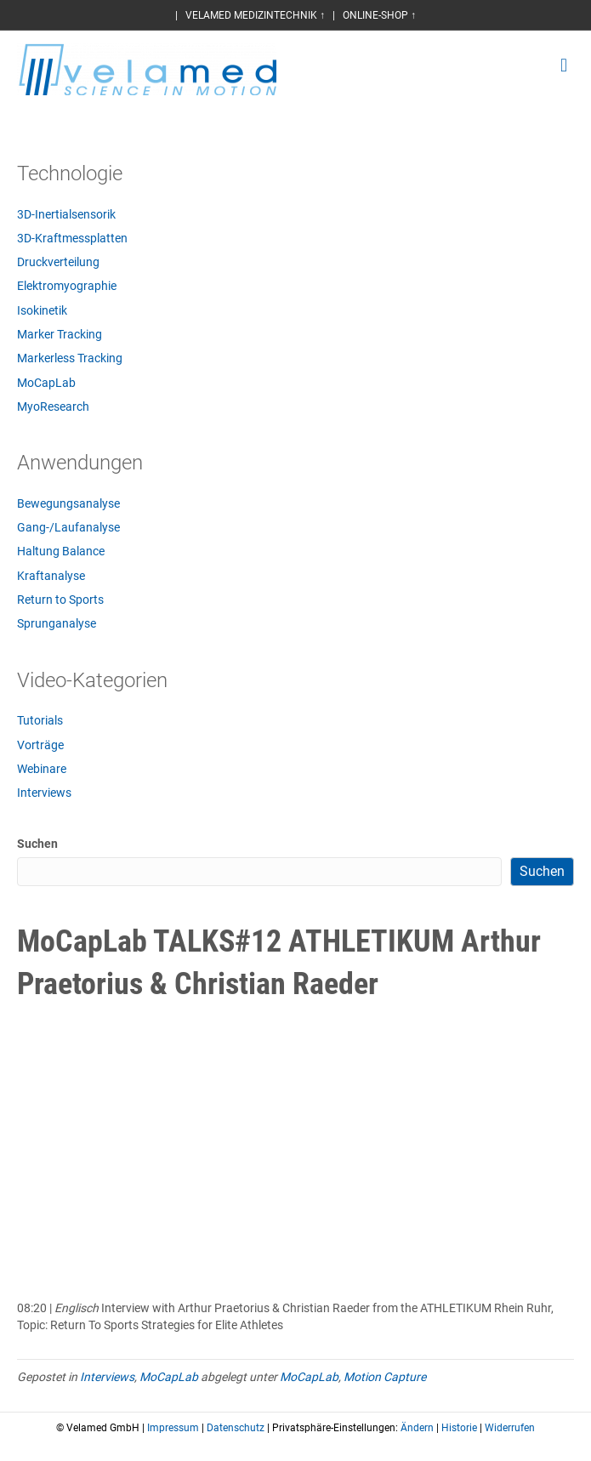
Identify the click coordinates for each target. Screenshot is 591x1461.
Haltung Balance (61, 551)
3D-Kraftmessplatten (72, 238)
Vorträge (40, 745)
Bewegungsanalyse (68, 503)
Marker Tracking (59, 334)
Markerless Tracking (69, 358)
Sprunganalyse (56, 623)
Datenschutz (235, 1428)
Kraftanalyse (51, 576)
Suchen (37, 843)
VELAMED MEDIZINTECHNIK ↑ (255, 15)
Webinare (41, 769)
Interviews (44, 792)
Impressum (173, 1428)
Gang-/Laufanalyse (68, 527)
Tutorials (40, 720)
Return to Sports (60, 599)
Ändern (417, 1428)
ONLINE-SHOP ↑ (379, 15)
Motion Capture (385, 1377)
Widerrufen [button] (510, 1428)
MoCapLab (46, 382)
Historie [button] (459, 1428)
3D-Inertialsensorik (66, 214)
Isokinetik (42, 310)
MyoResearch (53, 406)
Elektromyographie (66, 286)
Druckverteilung (58, 262)
